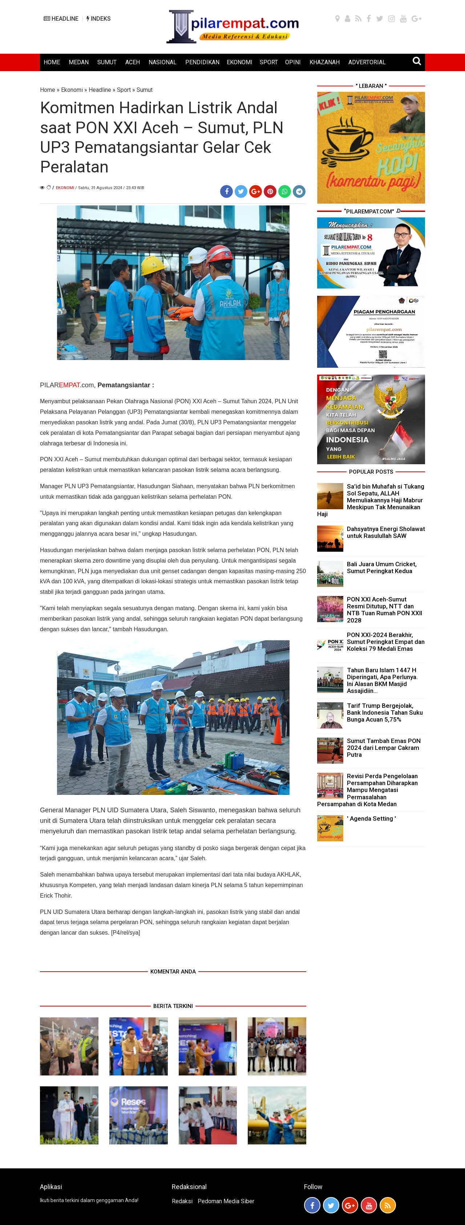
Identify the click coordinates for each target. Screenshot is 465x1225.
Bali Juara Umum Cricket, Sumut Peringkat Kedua (382, 567)
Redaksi (182, 1201)
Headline (100, 89)
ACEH (132, 62)
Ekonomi (72, 89)
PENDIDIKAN (202, 62)
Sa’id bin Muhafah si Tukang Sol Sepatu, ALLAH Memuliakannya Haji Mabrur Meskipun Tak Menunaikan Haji (370, 500)
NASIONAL (163, 62)
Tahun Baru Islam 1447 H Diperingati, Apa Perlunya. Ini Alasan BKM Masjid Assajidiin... (382, 680)
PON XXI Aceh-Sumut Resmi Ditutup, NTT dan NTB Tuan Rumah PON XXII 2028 (384, 610)
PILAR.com (67, 385)
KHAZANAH (325, 62)
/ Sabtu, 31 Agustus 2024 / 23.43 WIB (109, 187)
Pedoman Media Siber (226, 1201)
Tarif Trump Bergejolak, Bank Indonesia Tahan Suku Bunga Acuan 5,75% (385, 712)
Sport (124, 89)
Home (47, 89)
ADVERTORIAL (367, 62)
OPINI (293, 62)
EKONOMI (239, 62)
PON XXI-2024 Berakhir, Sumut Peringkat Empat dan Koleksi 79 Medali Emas (386, 641)
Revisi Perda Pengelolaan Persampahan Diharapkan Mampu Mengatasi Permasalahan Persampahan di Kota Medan (367, 790)
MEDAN (79, 62)
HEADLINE (61, 18)
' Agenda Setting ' (371, 818)
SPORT (269, 62)
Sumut (145, 89)
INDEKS (98, 18)
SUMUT (107, 62)
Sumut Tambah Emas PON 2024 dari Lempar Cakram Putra (384, 747)
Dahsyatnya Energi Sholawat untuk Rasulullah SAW (386, 532)
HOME (52, 62)
